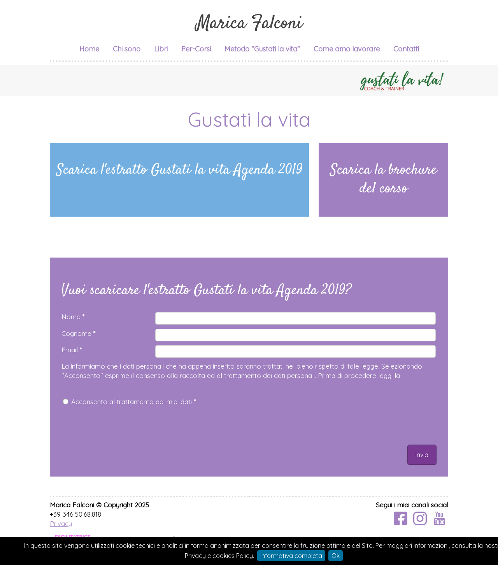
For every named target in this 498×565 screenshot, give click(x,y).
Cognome (78, 333)
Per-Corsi (196, 48)
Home (89, 48)
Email (71, 350)
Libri (161, 48)
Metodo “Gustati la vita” (262, 48)
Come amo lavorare (347, 48)
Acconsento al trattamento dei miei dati (133, 401)
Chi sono (126, 48)
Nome (72, 317)
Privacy (61, 523)
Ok (335, 556)
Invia (422, 455)
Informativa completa (291, 556)
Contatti (406, 48)
